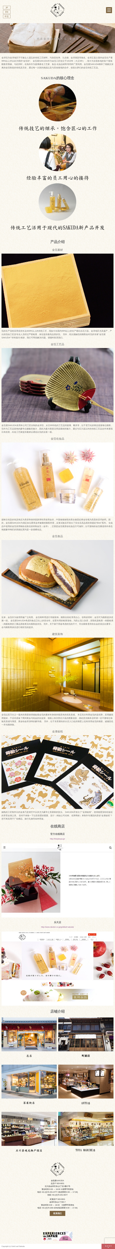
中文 (7, 16)
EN (6, 12)
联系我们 (57, 1213)
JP (7, 7)
